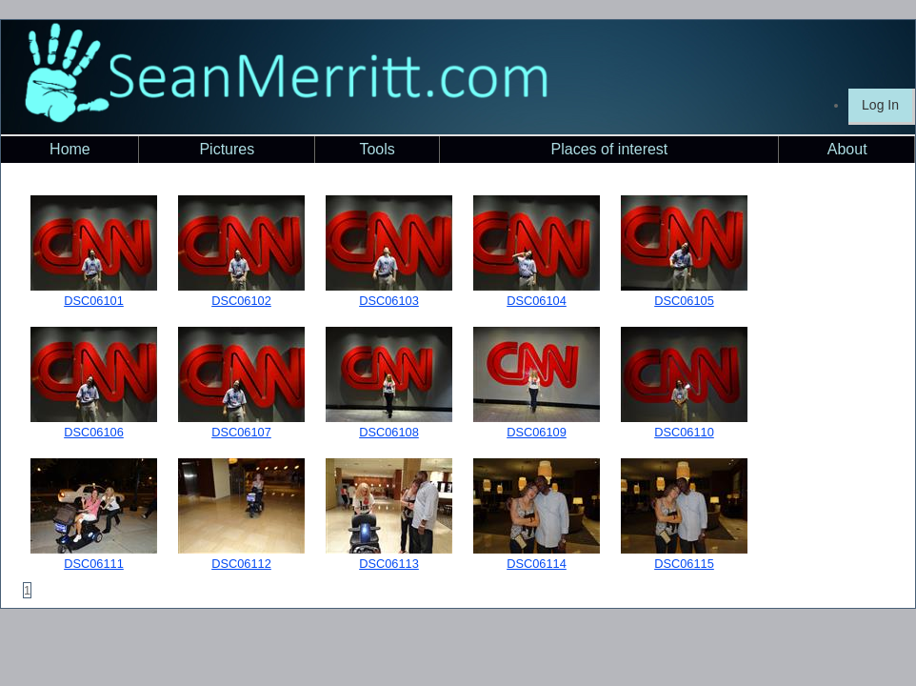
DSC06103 (389, 300)
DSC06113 (389, 563)
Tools (376, 149)
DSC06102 (241, 300)
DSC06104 (537, 300)
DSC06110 (684, 432)
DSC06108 (389, 432)
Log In (880, 104)
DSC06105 (684, 300)
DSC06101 (94, 300)
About (847, 149)
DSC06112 (241, 563)
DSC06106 (94, 432)
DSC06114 (537, 563)
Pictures (226, 149)
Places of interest (609, 149)
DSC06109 (537, 432)
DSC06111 (94, 563)
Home (70, 149)
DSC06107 (241, 432)
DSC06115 (684, 563)
